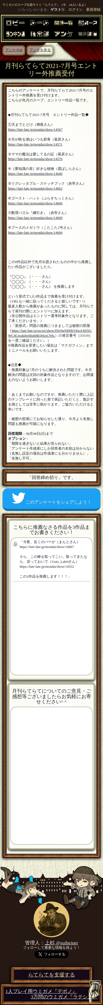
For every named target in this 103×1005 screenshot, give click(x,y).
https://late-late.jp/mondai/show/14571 (35, 144)
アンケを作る (40, 50)
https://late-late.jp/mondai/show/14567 (35, 130)
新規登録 (93, 10)
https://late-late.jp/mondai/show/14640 (35, 174)
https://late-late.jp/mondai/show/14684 (35, 233)
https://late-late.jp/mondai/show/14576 (35, 159)
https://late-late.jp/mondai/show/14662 (35, 188)
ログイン (75, 10)
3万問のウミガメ (64, 997)
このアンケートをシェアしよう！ (51, 498)
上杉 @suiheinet (61, 943)
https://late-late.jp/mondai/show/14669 (35, 218)
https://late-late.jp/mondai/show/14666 (35, 203)
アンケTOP (14, 50)
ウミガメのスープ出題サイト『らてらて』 (31, 4)
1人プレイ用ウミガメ (41, 991)
